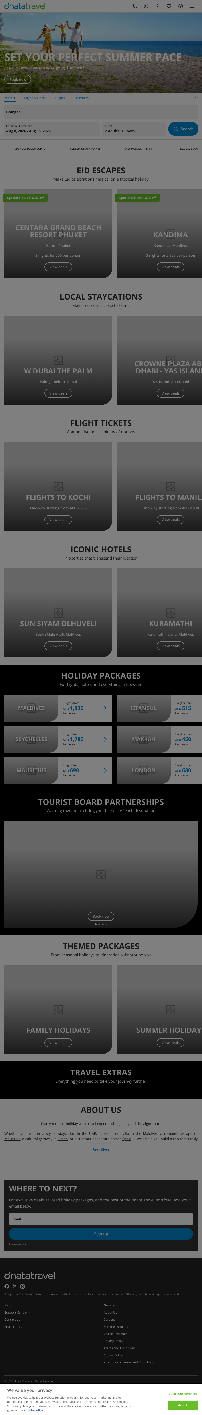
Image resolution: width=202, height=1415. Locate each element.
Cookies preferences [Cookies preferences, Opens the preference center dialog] (183, 1394)
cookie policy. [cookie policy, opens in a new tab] (34, 1410)
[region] (101, 1399)
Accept (183, 1405)
